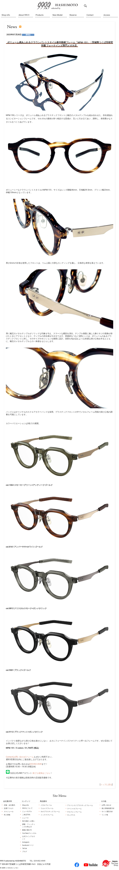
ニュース (25, 818)
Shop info (6, 15)
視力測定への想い (28, 821)
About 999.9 (24, 15)
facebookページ (28, 845)
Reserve (73, 15)
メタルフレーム (46, 805)
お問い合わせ (106, 805)
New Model (57, 15)
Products (40, 15)
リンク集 (105, 815)
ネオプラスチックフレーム (50, 811)
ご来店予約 (26, 815)
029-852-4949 (36, 764)
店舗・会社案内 (9, 805)
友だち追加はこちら (41, 773)
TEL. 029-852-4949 (37, 861)
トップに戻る (106, 784)
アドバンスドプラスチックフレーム (80, 805)
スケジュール (8, 811)
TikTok (24, 848)
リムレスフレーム (47, 808)
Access (107, 15)
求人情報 (7, 815)
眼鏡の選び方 (27, 830)
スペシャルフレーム (74, 809)
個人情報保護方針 (108, 808)
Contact (90, 15)
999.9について (27, 808)
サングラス (71, 815)
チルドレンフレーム (74, 812)
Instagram (25, 842)
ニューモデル (27, 811)
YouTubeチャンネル (29, 833)
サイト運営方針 (107, 811)
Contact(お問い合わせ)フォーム (20, 757)
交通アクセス (8, 808)
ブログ (24, 851)
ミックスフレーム (47, 815)
